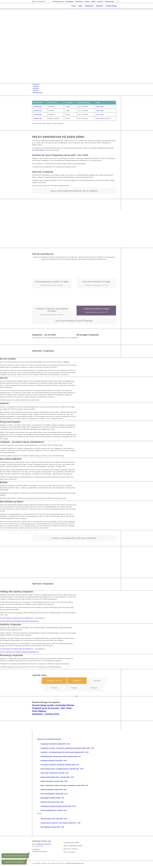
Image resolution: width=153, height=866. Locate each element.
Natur (102, 106)
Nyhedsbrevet (79, 1)
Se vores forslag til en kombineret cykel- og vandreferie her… (17, 618)
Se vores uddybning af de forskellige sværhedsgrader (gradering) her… (20, 621)
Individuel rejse (37, 106)
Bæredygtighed (69, 1)
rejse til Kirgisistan (40, 150)
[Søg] (119, 6)
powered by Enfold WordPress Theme (75, 863)
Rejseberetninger (109, 1)
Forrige (4, 46)
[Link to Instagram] (116, 1)
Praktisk (93, 1)
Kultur (97, 106)
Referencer (100, 1)
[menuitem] (58, 1)
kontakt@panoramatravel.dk (43, 844)
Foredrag (87, 1)
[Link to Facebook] (119, 1)
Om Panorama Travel (58, 1)
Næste (149, 46)
